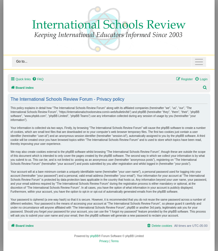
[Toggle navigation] (109, 62)
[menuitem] (37, 79)
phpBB (94, 236)
